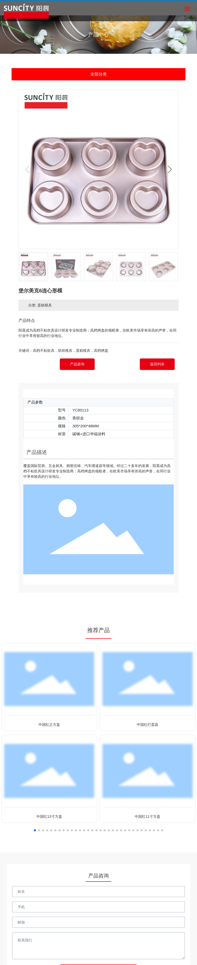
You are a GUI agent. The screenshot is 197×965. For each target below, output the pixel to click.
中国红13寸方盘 (49, 816)
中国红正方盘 (49, 725)
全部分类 (98, 74)
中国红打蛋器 (147, 725)
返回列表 (157, 364)
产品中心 (98, 34)
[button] (169, 169)
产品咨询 (77, 364)
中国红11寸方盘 (147, 816)
